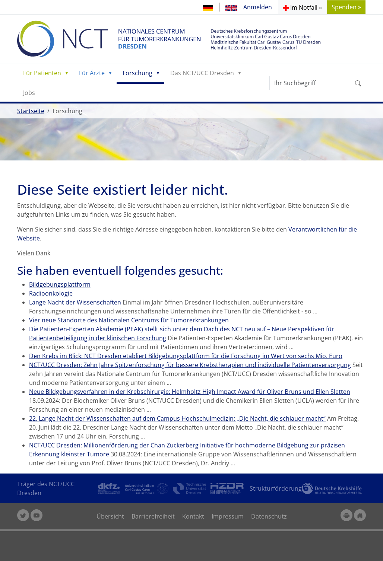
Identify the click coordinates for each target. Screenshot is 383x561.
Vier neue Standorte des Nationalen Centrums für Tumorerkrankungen (129, 320)
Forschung (137, 73)
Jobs (29, 93)
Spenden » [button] (346, 7)
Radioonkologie (51, 293)
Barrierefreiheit (153, 516)
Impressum (228, 516)
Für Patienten (42, 73)
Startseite (30, 111)
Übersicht (110, 516)
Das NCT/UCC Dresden (202, 73)
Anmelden (257, 7)
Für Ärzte (92, 73)
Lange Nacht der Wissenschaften (75, 302)
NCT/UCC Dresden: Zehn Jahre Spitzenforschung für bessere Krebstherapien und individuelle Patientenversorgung (190, 365)
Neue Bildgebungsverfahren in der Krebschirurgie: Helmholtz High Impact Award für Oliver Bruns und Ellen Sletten (189, 392)
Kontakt (193, 516)
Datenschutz (269, 516)
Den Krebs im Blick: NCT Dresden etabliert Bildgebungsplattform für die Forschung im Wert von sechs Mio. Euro (185, 356)
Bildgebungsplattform (60, 284)
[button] (302, 7)
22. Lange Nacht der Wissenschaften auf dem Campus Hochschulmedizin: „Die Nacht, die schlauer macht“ (177, 418)
